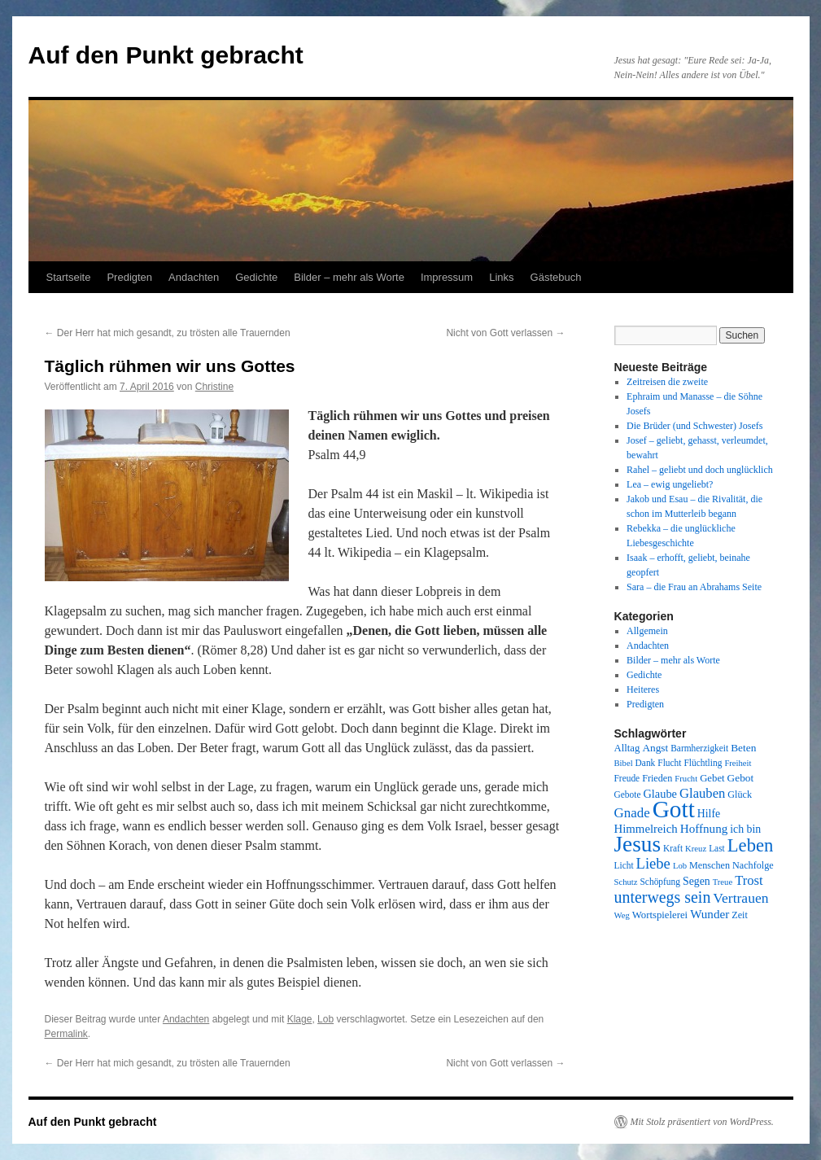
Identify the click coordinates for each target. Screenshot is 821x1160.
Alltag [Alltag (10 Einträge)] (627, 748)
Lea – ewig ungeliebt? (670, 484)
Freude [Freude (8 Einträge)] (627, 778)
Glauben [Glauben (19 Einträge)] (702, 793)
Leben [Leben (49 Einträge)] (750, 845)
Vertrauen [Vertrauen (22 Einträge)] (740, 898)
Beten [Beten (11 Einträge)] (743, 748)
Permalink (66, 1034)
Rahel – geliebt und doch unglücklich (700, 469)
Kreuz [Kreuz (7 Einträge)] (695, 848)
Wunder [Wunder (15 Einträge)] (709, 914)
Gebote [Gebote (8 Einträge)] (627, 794)
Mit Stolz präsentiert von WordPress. (702, 1121)
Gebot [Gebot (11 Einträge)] (740, 778)
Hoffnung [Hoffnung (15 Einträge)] (704, 828)
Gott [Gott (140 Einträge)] (674, 809)
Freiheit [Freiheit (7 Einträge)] (737, 763)
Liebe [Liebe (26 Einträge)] (653, 863)
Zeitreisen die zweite (667, 381)
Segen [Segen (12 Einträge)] (696, 881)
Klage (299, 1019)
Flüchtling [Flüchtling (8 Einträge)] (702, 763)
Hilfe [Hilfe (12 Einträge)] (708, 814)
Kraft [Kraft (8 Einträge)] (673, 848)
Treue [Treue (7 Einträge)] (722, 882)
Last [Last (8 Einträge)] (717, 848)
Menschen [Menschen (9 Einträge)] (709, 865)
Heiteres (643, 689)
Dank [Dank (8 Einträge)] (645, 763)
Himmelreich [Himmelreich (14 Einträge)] (646, 828)
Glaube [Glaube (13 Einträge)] (660, 793)
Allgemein (647, 631)
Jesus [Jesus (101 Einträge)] (638, 844)
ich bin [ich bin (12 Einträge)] (745, 829)
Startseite (68, 277)
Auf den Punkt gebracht (166, 55)
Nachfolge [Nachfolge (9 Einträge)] (753, 865)
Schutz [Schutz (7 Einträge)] (626, 882)
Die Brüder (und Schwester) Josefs (694, 425)
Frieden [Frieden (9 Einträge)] (657, 778)
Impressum (447, 277)
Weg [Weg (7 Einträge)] (622, 915)
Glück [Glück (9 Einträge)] (739, 794)
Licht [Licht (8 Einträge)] (624, 865)
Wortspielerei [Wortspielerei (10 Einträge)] (660, 915)
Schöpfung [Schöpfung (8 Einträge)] (660, 881)
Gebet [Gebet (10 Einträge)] (712, 778)
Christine (214, 386)
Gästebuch (556, 277)
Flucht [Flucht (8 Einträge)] (669, 763)
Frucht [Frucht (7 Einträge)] (686, 778)
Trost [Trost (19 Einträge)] (749, 880)
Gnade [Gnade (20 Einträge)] (632, 813)
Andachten (193, 277)
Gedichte (256, 277)
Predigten (129, 277)
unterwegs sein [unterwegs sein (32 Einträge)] (662, 897)
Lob (325, 1019)
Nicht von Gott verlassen (505, 333)
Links (501, 277)
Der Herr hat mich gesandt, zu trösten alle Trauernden (167, 333)
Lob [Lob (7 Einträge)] (680, 865)
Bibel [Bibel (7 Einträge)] (623, 763)
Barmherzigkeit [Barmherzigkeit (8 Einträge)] (699, 748)
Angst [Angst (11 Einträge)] (655, 748)
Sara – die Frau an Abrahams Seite (694, 587)
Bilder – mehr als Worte (349, 277)
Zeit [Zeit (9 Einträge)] (739, 915)
